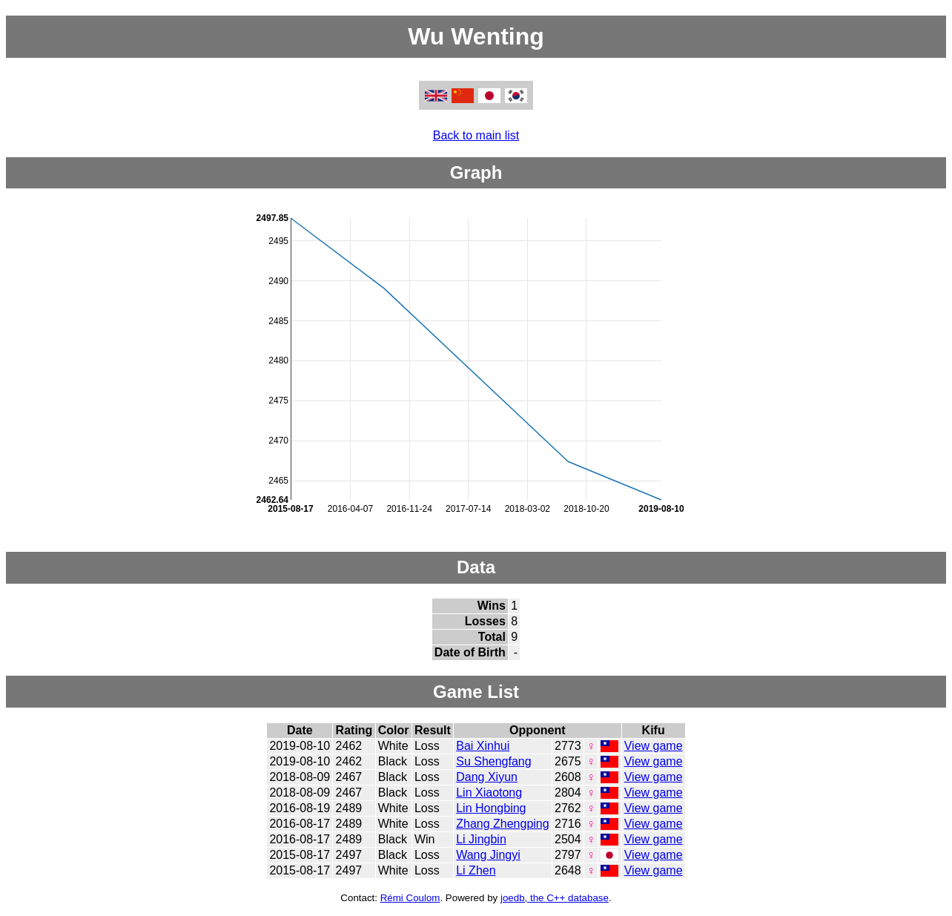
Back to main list (476, 135)
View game (653, 745)
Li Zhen (475, 870)
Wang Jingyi (488, 855)
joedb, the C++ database (554, 897)
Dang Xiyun (487, 777)
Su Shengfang (493, 761)
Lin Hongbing (491, 808)
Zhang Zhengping (502, 823)
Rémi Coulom (410, 897)
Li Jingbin (481, 839)
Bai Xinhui (482, 745)
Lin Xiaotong (489, 792)
